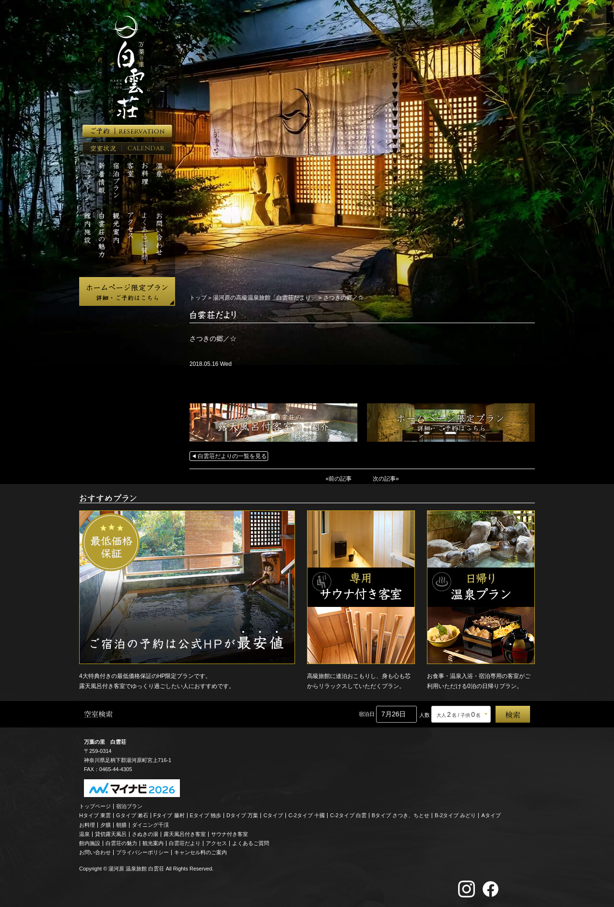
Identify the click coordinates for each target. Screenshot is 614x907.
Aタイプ (491, 815)
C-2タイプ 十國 (306, 815)
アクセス (216, 843)
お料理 (87, 825)
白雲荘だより (185, 843)
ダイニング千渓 (150, 825)
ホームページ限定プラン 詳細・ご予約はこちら (127, 291)
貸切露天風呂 (111, 834)
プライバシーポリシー (142, 852)
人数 (424, 715)
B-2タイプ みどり (455, 815)
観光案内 (153, 843)
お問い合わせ (95, 852)
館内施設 (89, 843)
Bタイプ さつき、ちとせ (400, 815)
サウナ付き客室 (229, 834)
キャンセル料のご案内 (200, 852)
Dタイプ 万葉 (242, 815)
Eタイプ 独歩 (205, 815)
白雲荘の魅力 (121, 843)
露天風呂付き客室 (185, 834)
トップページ (95, 806)
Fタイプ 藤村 (169, 815)
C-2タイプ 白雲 (348, 815)
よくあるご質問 (250, 843)
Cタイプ (273, 815)
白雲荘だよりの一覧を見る (232, 456)
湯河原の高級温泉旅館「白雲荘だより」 (265, 297)
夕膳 (105, 825)
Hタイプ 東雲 (95, 815)
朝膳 (121, 825)
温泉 (84, 834)
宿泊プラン (129, 806)
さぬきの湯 (145, 834)
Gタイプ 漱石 (132, 815)
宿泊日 (367, 714)
